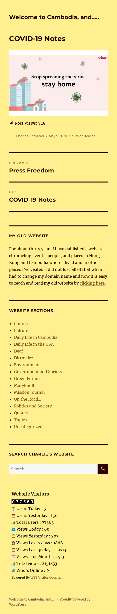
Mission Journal (84, 136)
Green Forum (27, 378)
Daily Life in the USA (34, 344)
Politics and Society (33, 406)
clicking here (92, 283)
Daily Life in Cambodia (35, 337)
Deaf (18, 351)
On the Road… (27, 399)
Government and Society (38, 371)
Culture (21, 330)
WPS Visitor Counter (46, 577)
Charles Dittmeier (30, 136)
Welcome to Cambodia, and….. (54, 17)
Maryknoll (24, 385)
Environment (27, 364)
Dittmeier (23, 357)
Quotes (21, 412)
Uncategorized (28, 426)
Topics (20, 419)
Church (21, 323)
